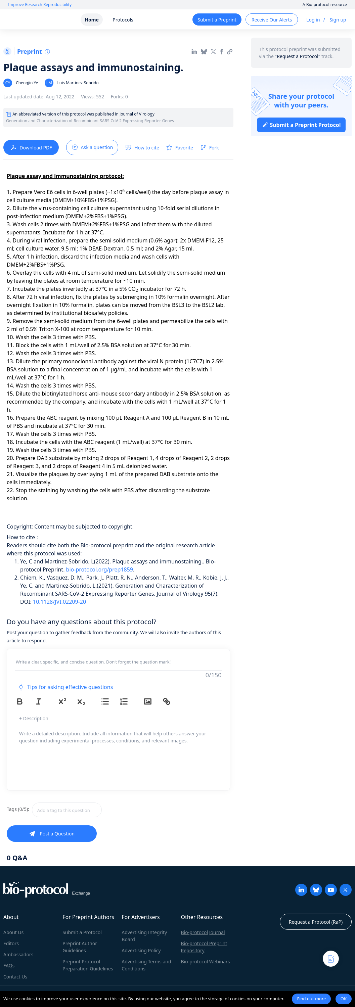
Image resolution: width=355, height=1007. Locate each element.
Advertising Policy (141, 950)
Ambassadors (18, 954)
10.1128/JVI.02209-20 (59, 601)
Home (91, 19)
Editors (11, 943)
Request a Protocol (297, 56)
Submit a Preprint (216, 19)
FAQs (8, 965)
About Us (13, 932)
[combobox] (90, 810)
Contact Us (15, 976)
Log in (313, 19)
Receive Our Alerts (272, 19)
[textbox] (67, 810)
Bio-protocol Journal (203, 932)
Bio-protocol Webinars (205, 961)
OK (344, 999)
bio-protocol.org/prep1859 (99, 569)
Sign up (337, 19)
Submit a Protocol (82, 932)
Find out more (311, 999)
